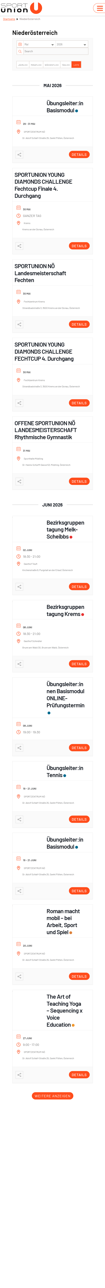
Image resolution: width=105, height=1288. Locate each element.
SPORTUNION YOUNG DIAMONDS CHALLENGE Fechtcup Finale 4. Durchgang (43, 185)
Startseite (9, 19)
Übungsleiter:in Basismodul (65, 106)
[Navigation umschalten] (100, 8)
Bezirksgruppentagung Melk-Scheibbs (65, 529)
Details (79, 154)
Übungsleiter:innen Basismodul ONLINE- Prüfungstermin (65, 694)
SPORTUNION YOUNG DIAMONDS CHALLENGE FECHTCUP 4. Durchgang (44, 351)
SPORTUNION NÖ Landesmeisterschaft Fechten (40, 272)
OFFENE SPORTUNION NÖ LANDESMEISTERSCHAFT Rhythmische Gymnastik (46, 430)
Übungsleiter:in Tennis (65, 771)
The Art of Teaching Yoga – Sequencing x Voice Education (64, 1010)
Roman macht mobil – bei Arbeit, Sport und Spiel (63, 921)
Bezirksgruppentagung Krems (65, 610)
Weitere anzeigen (53, 1096)
